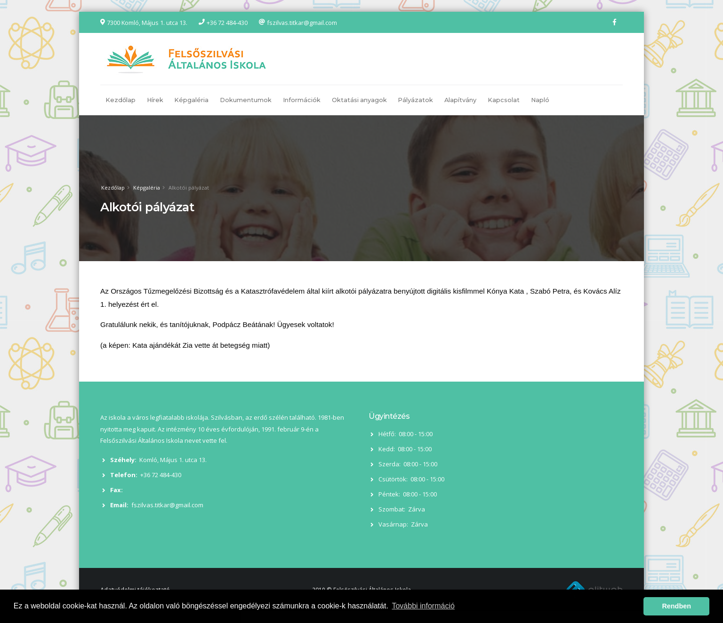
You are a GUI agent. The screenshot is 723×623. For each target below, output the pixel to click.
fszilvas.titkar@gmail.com (302, 22)
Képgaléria (191, 100)
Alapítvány (460, 100)
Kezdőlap (120, 100)
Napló (540, 100)
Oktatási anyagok (359, 100)
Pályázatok (415, 100)
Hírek (155, 100)
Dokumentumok (246, 100)
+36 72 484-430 (227, 22)
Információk (302, 100)
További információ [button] (423, 606)
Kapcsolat (504, 100)
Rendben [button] (676, 606)
